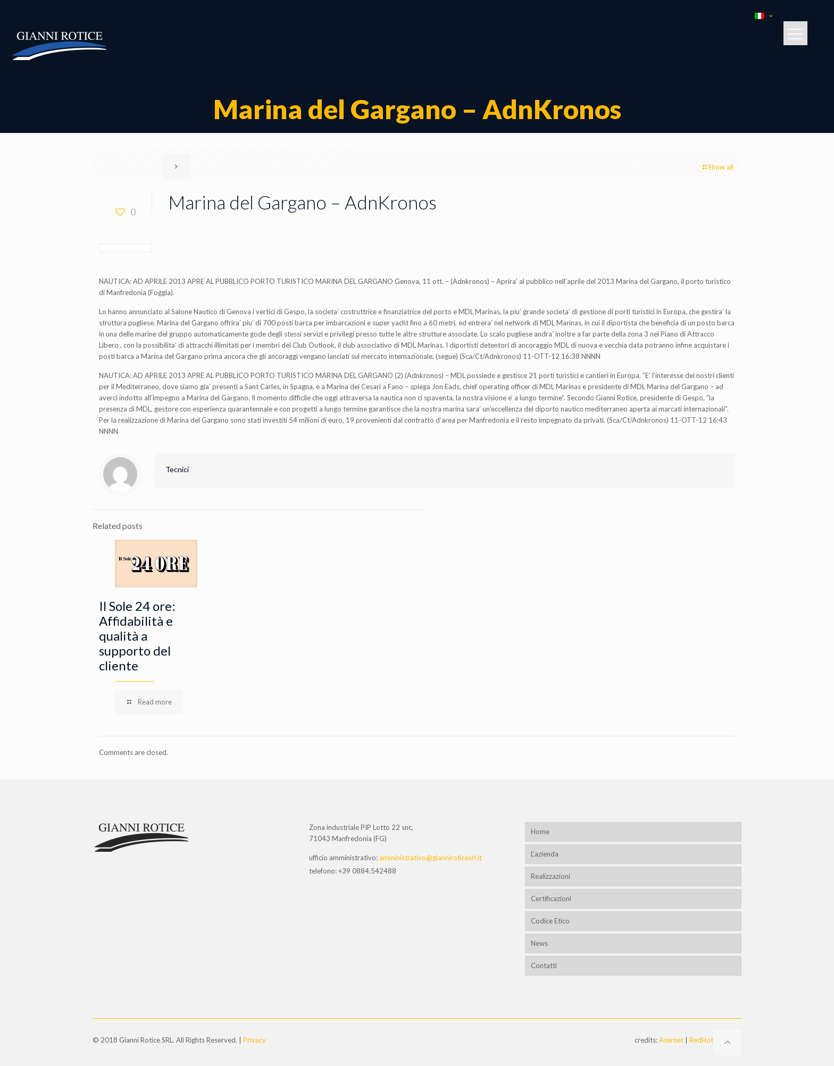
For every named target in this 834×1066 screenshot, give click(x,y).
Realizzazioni (550, 876)
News (539, 943)
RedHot (701, 1040)
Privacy (254, 1040)
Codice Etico (550, 921)
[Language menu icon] (763, 16)
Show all (717, 167)
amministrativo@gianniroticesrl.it (430, 857)
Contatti (544, 965)
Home (540, 831)
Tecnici (177, 469)
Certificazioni (551, 898)
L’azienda (544, 854)
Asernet (671, 1040)
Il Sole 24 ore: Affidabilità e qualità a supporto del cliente (137, 635)
